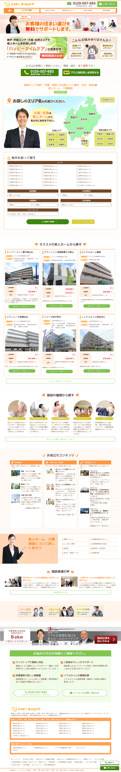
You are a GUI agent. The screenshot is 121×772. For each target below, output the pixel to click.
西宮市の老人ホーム (85, 179)
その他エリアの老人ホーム (87, 185)
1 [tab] (110, 31)
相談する (111, 762)
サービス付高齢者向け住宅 (63, 748)
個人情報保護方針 (50, 765)
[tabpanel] (60, 24)
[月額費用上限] (46, 205)
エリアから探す (27, 10)
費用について (68, 539)
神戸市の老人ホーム (50, 182)
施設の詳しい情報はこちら (22, 306)
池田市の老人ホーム (85, 169)
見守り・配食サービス (71, 553)
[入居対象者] (85, 205)
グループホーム (81, 748)
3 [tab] (117, 31)
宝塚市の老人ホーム (16, 185)
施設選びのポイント (68, 10)
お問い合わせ (17, 765)
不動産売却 (95, 553)
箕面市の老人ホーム (50, 169)
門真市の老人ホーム (50, 176)
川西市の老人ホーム (85, 182)
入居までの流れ (50, 10)
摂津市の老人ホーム (16, 172)
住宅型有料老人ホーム (40, 748)
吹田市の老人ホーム (85, 166)
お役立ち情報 (87, 10)
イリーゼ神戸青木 (52, 317)
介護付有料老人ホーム (19, 748)
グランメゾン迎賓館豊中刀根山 (59, 252)
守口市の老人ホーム (16, 176)
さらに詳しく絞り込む (81, 222)
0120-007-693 (36, 693)
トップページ (17, 759)
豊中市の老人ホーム (16, 166)
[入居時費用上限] (99, 195)
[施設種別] (32, 195)
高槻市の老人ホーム (16, 169)
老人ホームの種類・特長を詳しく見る (60, 439)
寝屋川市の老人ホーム (51, 172)
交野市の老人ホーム (85, 176)
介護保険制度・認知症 (65, 762)
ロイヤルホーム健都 (91, 252)
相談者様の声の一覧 (60, 592)
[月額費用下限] (19, 205)
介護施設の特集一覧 (32, 508)
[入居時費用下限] (72, 195)
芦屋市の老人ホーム (50, 185)
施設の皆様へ (80, 762)
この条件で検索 (47, 222)
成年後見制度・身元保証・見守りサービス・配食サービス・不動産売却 (34, 762)
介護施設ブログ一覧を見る (99, 526)
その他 (15, 750)
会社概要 (26, 765)
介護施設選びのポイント (100, 539)
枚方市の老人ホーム (85, 172)
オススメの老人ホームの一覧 (59, 381)
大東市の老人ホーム (16, 179)
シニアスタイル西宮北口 (93, 317)
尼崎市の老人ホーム (16, 182)
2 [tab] (113, 31)
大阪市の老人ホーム (50, 179)
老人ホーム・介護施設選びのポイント (69, 759)
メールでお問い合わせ (86, 693)
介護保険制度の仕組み (99, 544)
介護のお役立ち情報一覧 (65, 514)
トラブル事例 (100, 759)
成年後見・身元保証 (98, 548)
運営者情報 (106, 10)
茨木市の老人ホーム (50, 166)
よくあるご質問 (69, 544)
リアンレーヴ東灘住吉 (17, 317)
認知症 (66, 548)
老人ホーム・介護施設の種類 (45, 759)
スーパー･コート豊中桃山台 (20, 252)
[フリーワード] (32, 214)
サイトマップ (37, 765)
